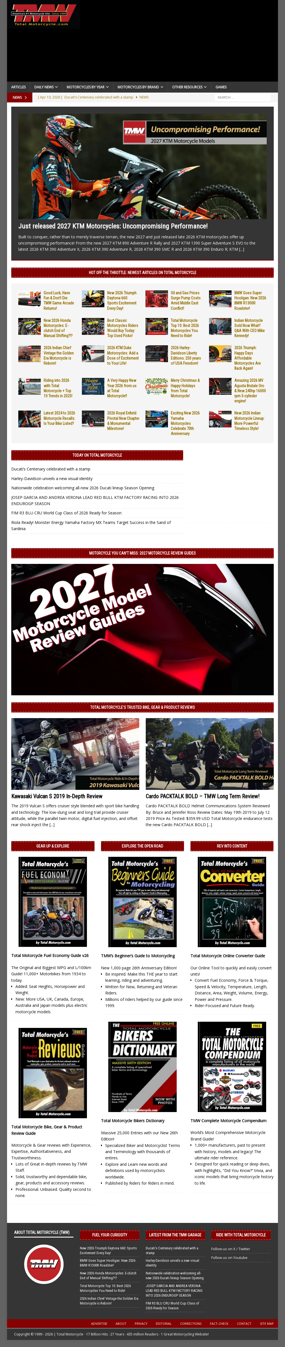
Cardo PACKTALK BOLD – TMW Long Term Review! (202, 796)
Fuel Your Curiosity (109, 1235)
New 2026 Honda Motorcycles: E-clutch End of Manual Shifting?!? (108, 1275)
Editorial (164, 1323)
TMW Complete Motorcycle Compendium (228, 1120)
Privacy (141, 1323)
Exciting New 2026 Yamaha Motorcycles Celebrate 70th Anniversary (185, 423)
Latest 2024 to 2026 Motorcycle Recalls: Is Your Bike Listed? (59, 418)
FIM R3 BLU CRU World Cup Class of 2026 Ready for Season (66, 513)
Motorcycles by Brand (138, 87)
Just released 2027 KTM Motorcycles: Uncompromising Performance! (113, 226)
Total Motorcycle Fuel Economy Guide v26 (50, 955)
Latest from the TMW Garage (175, 1235)
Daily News (43, 87)
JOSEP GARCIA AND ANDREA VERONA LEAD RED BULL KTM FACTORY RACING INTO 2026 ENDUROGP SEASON (174, 1290)
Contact (244, 1323)
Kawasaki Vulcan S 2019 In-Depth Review (56, 796)
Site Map (267, 1323)
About (121, 1323)
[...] (241, 249)
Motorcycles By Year (85, 87)
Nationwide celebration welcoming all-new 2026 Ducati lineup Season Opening (82, 487)
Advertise (99, 1323)
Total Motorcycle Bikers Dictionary (132, 1120)
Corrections (190, 1323)
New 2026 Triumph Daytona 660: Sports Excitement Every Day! (108, 1250)
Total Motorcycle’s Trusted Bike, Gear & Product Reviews (142, 707)
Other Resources (187, 87)
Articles (18, 87)
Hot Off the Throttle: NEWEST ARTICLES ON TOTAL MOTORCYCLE (142, 272)
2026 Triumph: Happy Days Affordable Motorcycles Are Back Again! (247, 358)
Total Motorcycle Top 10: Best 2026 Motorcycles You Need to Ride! (105, 1288)
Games (221, 87)
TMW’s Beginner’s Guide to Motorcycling (138, 955)
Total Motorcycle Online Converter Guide (227, 955)
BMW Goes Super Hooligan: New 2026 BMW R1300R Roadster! (107, 1262)
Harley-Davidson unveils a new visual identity (52, 478)
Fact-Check (219, 1323)
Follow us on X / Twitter (230, 1248)
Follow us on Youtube (229, 1257)
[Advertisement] (179, 42)
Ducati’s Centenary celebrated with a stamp (50, 469)
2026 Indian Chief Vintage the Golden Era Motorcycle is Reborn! (109, 1300)
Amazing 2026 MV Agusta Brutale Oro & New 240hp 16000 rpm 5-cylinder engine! (250, 390)
